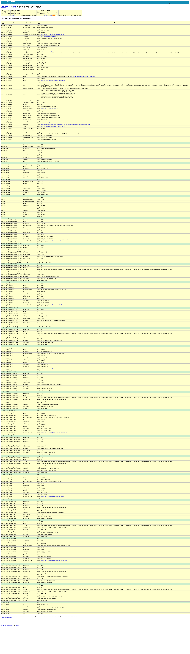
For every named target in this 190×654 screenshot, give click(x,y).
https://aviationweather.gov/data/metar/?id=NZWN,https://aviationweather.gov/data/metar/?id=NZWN (65, 124)
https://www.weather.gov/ (47, 51)
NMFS (180, 3)
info (14, 6)
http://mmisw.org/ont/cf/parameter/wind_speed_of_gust (54, 432)
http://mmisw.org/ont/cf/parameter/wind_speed (52, 496)
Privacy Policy (10, 625)
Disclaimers (3, 625)
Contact (17, 625)
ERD (187, 3)
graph (12, 15)
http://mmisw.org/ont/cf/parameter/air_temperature (53, 304)
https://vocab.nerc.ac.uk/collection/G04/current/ (52, 34)
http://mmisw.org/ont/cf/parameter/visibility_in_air (53, 368)
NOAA (176, 3)
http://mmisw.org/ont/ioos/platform (49, 108)
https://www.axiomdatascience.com (49, 36)
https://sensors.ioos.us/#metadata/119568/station (53, 80)
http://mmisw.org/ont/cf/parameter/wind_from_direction (54, 560)
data (9, 15)
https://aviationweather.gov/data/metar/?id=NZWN (83, 76)
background (49, 15)
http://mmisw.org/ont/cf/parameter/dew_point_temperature (55, 239)
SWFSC (184, 3)
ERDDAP (5, 6)
